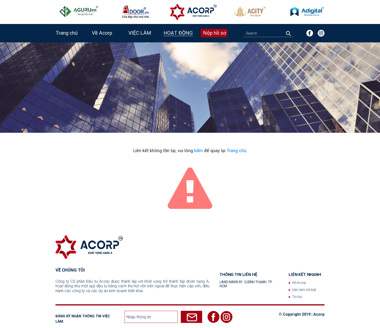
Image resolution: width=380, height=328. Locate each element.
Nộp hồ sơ (214, 33)
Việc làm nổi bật (304, 290)
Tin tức (297, 297)
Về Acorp (299, 283)
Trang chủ (66, 33)
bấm (198, 150)
